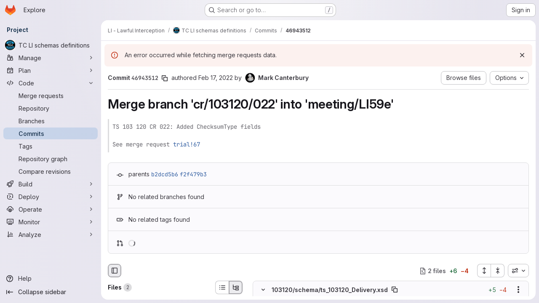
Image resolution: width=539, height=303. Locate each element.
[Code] (50, 83)
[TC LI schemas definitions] (50, 45)
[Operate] (50, 209)
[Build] (50, 184)
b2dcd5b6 (164, 174)
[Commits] (50, 133)
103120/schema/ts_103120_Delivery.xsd (330, 289)
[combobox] (518, 270)
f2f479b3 (193, 174)
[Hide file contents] (263, 290)
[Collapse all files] (497, 270)
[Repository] (50, 108)
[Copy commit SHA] (165, 78)
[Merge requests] (50, 95)
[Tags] (50, 146)
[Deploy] (50, 196)
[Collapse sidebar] (50, 292)
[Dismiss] (522, 55)
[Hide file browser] (114, 270)
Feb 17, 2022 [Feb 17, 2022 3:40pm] (215, 77)
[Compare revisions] (50, 171)
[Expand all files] (484, 270)
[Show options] (518, 290)
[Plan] (50, 70)
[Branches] (50, 121)
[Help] (50, 278)
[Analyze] (50, 234)
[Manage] (50, 58)
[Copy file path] (395, 290)
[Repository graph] (50, 159)
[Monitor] (50, 222)
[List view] (222, 287)
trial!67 (186, 144)
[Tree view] (236, 287)
